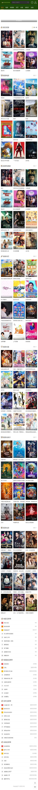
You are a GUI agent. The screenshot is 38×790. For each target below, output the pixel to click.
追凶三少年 (19, 637)
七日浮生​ (28, 459)
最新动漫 (6, 347)
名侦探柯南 (19, 746)
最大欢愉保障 (16, 70)
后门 (2, 139)
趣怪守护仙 (19, 779)
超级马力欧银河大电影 (19, 480)
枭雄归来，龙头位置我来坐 (20, 571)
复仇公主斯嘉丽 (30, 522)
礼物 (27, 118)
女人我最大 (4, 299)
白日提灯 (19, 693)
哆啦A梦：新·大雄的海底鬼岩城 (21, 459)
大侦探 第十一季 (19, 705)
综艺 (17, 7)
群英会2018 (19, 730)
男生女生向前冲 (19, 712)
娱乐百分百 (16, 299)
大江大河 (19, 686)
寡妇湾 (2, 70)
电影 (6, 7)
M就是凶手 (19, 630)
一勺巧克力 (16, 160)
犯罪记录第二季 (5, 230)
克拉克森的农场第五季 (6, 278)
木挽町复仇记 (29, 139)
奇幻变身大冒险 (30, 480)
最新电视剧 (7, 166)
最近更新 (6, 27)
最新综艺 (6, 256)
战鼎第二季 (19, 775)
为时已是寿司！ (30, 230)
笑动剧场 (28, 341)
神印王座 (19, 753)
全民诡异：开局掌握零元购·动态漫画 (10, 411)
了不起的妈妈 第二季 (18, 98)
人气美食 (15, 341)
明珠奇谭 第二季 (19, 678)
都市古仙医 (16, 390)
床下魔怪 (19, 648)
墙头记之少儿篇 (5, 118)
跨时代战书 (28, 320)
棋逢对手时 (28, 592)
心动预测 (28, 70)
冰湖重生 (19, 697)
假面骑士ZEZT (19, 771)
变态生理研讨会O (19, 768)
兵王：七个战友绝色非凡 (19, 613)
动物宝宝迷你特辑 (19, 738)
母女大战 (19, 623)
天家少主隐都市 (30, 613)
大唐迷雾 (28, 49)
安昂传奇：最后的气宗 (31, 501)
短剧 (32, 7)
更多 (35, 75)
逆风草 (27, 98)
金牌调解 (3, 341)
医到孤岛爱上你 (5, 251)
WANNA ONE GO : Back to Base (21, 320)
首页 (2, 7)
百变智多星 (28, 299)
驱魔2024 (19, 655)
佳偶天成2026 (19, 682)
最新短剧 (6, 528)
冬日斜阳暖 (16, 251)
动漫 (21, 7)
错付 (2, 49)
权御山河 (3, 613)
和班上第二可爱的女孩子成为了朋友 (22, 432)
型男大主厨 (28, 278)
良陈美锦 (19, 664)
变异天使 (15, 139)
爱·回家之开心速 (19, 671)
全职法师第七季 (5, 369)
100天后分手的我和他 (18, 49)
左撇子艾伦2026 (17, 411)
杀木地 (27, 160)
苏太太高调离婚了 (17, 550)
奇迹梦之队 (16, 522)
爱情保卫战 (19, 719)
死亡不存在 (4, 480)
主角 (19, 667)
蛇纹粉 (2, 98)
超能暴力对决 (19, 652)
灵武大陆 (19, 757)
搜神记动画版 (16, 278)
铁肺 (14, 118)
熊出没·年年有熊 (5, 160)
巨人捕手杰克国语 (19, 634)
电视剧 (12, 7)
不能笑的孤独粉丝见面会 (7, 320)
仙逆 (19, 761)
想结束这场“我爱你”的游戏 (7, 432)
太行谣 (27, 251)
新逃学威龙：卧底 (19, 641)
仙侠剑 (19, 689)
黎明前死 (19, 644)
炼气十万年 (19, 750)
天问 (2, 522)
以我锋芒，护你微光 (6, 571)
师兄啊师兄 (28, 390)
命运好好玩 (19, 734)
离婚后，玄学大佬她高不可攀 (20, 592)
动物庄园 (3, 459)
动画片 (27, 7)
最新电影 (6, 75)
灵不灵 (2, 390)
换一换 (34, 27)
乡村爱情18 (19, 675)
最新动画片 (7, 437)
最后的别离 (19, 626)
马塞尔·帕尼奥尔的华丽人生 (8, 501)
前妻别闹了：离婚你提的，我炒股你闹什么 (11, 550)
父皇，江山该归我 (30, 550)
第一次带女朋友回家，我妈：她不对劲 (10, 592)
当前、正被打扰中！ (18, 369)
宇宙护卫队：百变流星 (19, 501)
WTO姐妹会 (19, 727)
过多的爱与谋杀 (17, 230)
